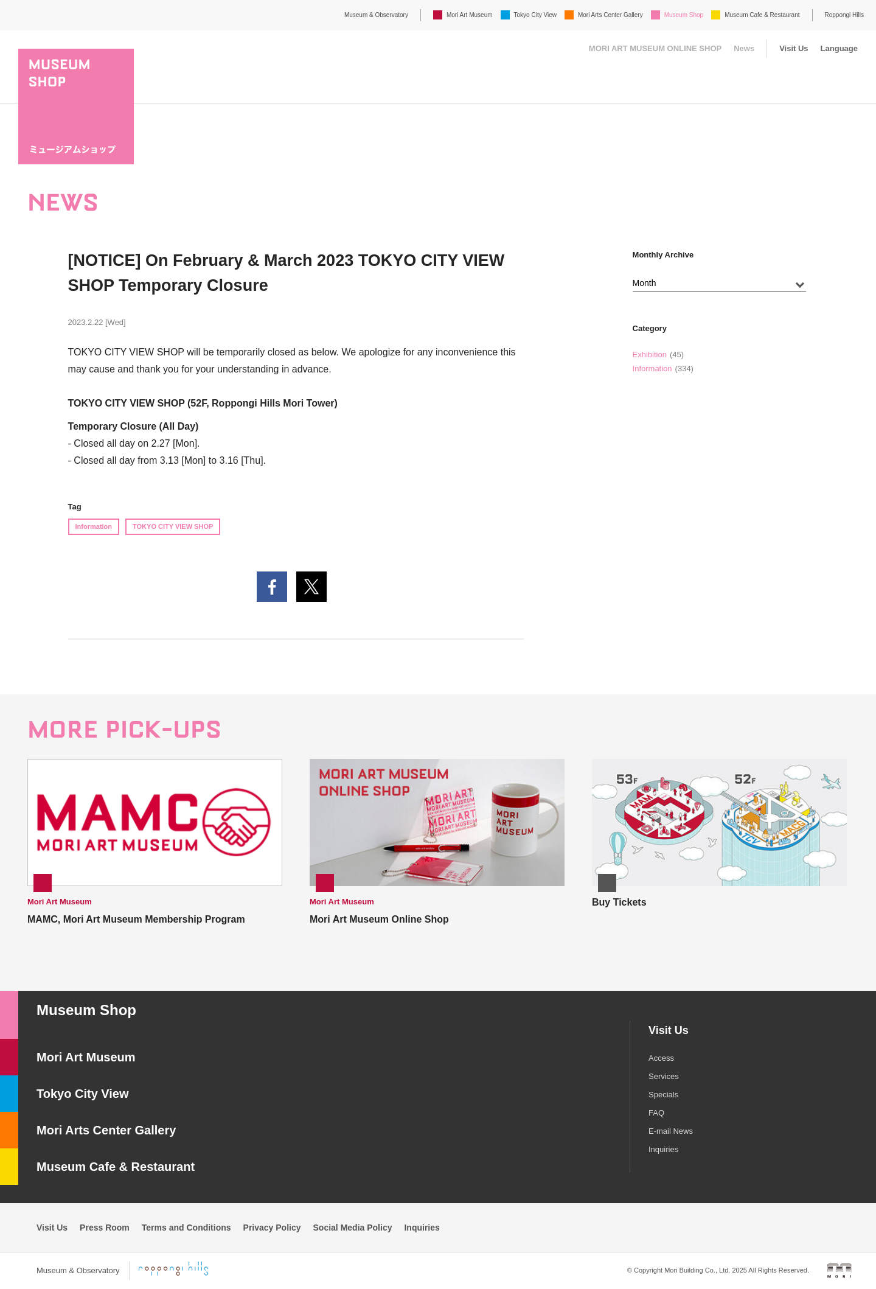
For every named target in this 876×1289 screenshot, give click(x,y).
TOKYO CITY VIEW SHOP (173, 526)
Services (663, 1076)
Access (661, 1058)
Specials (663, 1094)
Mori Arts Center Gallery (610, 15)
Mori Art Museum (470, 15)
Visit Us (793, 48)
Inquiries (663, 1149)
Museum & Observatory (376, 15)
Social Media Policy (352, 1227)
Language (839, 48)
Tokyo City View (535, 15)
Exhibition (650, 354)
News (744, 48)
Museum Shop (683, 15)
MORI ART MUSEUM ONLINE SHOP (655, 48)
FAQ (656, 1112)
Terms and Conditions (186, 1227)
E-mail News (670, 1131)
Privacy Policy (272, 1227)
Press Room (105, 1227)
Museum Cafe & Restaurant (762, 15)
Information (94, 526)
